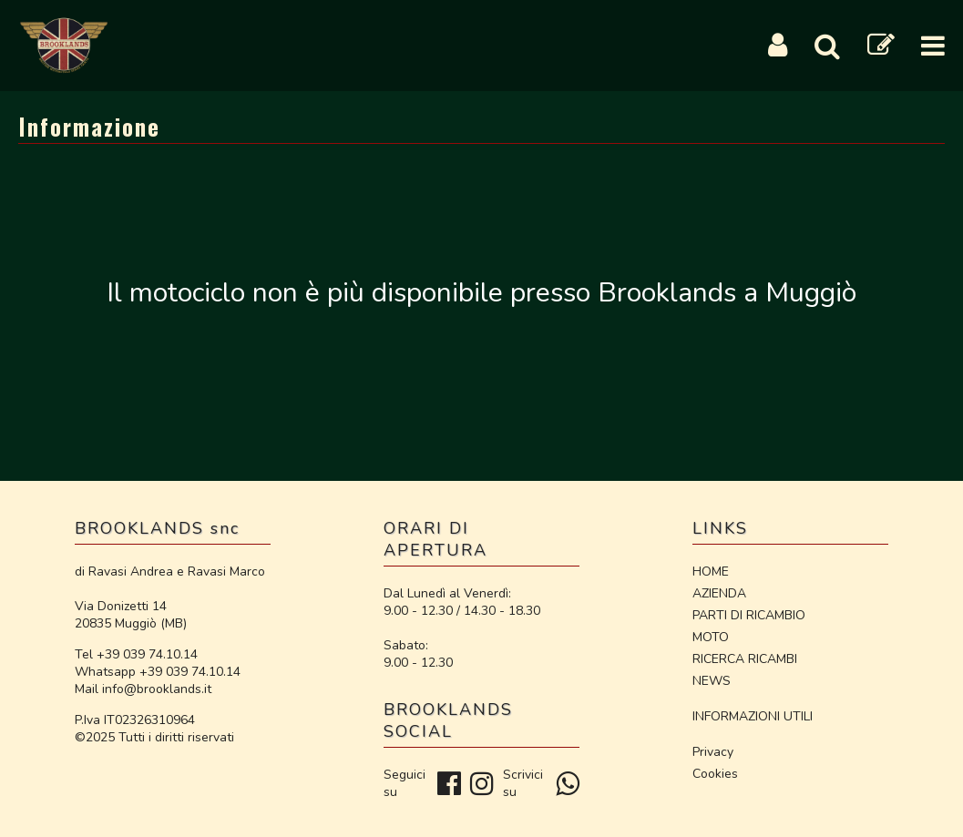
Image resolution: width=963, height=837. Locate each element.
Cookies (715, 773)
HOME (710, 571)
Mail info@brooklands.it (143, 689)
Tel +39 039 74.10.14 (136, 654)
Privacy (712, 751)
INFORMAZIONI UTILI (752, 716)
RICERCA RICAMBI (744, 659)
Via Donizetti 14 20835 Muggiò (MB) (131, 614)
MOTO (710, 637)
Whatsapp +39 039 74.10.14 (158, 671)
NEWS (711, 680)
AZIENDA (719, 593)
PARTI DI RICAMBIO (748, 615)
